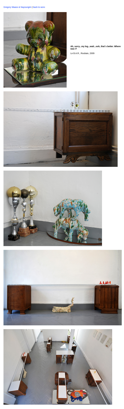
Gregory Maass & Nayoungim (17, 7)
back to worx (38, 7)
